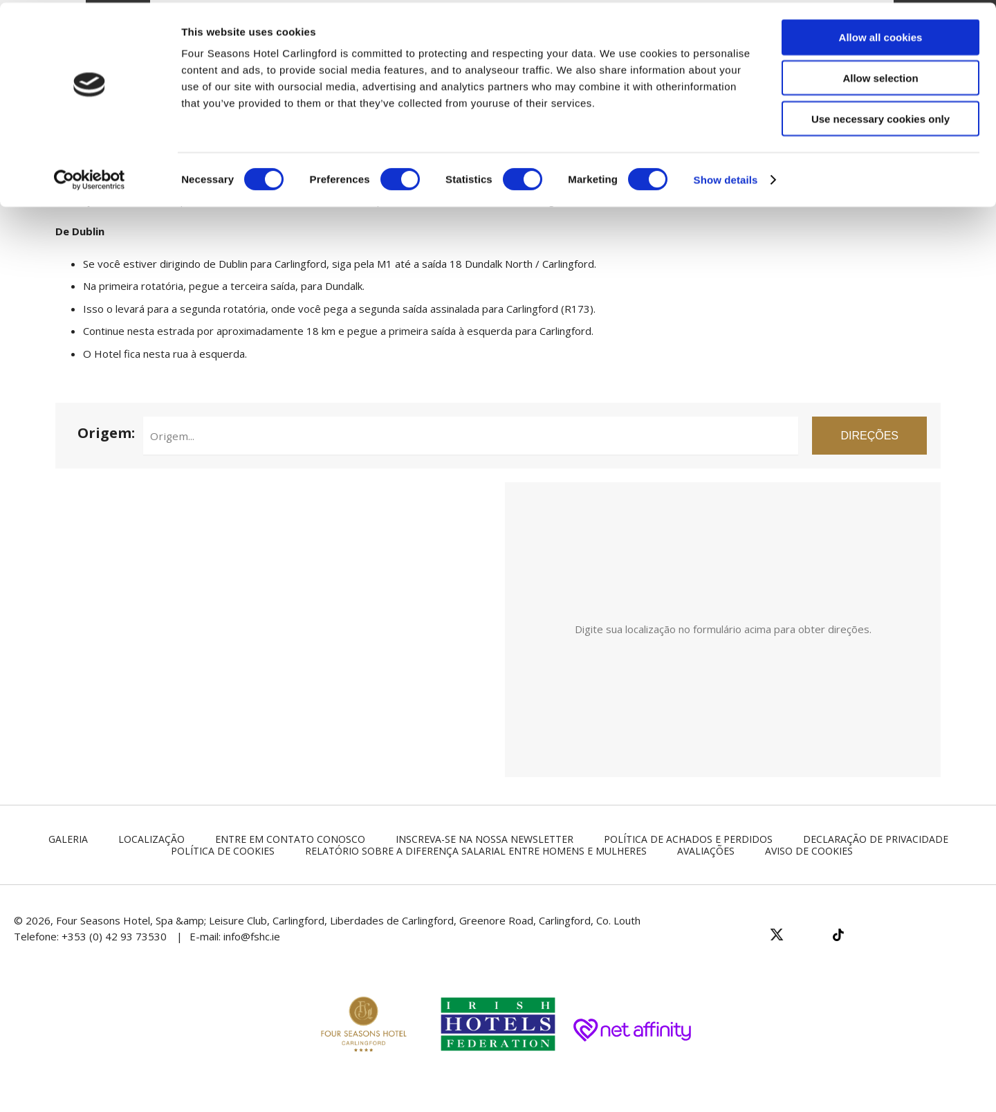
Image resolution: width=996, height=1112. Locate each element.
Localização (151, 839)
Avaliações (706, 850)
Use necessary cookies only (880, 116)
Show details (726, 177)
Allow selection (880, 75)
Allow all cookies (881, 34)
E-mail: (206, 936)
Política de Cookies (223, 850)
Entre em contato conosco (290, 839)
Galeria (68, 839)
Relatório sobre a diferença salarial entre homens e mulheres (476, 850)
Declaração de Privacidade (875, 839)
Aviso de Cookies (809, 850)
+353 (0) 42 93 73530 (114, 936)
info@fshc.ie (251, 936)
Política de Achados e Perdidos (688, 839)
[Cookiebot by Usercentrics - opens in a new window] (89, 177)
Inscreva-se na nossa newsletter (484, 839)
